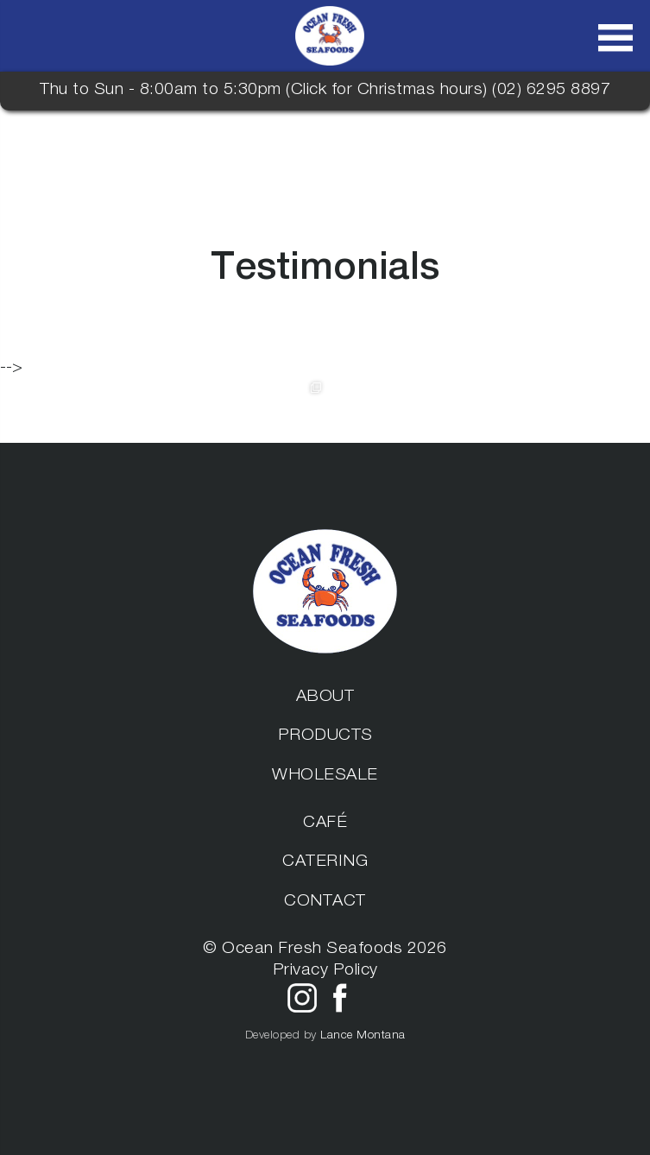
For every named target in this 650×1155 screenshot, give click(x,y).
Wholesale (325, 776)
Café (325, 823)
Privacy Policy (325, 971)
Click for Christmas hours (387, 90)
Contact (325, 902)
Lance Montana (363, 1036)
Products (325, 736)
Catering (325, 862)
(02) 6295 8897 (551, 90)
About (325, 697)
